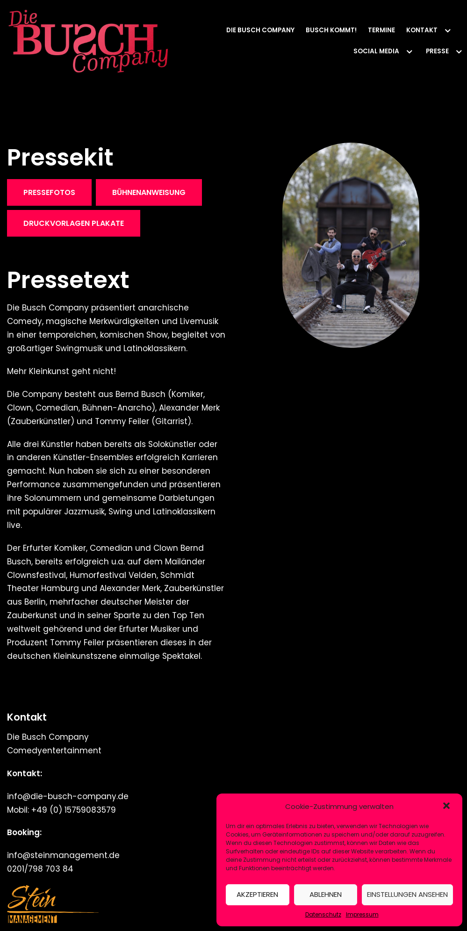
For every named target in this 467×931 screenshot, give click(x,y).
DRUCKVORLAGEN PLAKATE (73, 223)
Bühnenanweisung (149, 192)
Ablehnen (325, 894)
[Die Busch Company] (88, 41)
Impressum (362, 914)
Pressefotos (49, 192)
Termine (381, 30)
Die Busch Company (260, 30)
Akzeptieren (257, 894)
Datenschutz (323, 914)
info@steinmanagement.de (63, 855)
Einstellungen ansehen (407, 894)
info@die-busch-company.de (68, 796)
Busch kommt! (331, 30)
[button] (447, 806)
